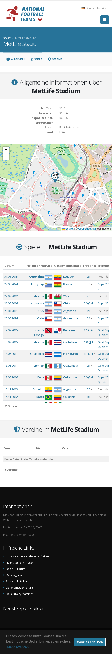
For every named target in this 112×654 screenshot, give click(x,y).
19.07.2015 (11, 330)
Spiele (36, 59)
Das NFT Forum (15, 569)
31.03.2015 (11, 276)
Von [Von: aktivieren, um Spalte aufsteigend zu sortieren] (7, 448)
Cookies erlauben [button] (90, 642)
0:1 (88, 318)
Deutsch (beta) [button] (93, 8)
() (88, 303)
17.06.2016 (11, 377)
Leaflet (67, 228)
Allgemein (15, 59)
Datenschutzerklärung (19, 587)
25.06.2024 (11, 318)
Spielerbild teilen (16, 581)
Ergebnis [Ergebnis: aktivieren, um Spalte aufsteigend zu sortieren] (89, 266)
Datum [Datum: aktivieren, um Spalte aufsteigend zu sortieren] (9, 266)
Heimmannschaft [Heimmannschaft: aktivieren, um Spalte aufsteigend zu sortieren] (39, 266)
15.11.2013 (11, 389)
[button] (55, 177)
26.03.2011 (11, 311)
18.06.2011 (11, 354)
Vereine (54, 59)
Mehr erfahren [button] (18, 647)
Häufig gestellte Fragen (20, 562)
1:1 (88, 311)
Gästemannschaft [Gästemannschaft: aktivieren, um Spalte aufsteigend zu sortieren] (67, 266)
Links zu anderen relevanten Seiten (27, 556)
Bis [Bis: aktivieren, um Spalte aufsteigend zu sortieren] (38, 448)
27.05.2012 (11, 296)
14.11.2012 (11, 397)
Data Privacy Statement (20, 594)
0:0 (88, 389)
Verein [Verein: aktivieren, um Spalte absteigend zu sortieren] (66, 448)
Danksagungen (15, 575)
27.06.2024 (11, 284)
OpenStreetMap (87, 228)
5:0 (88, 284)
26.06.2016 (11, 303)
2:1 (88, 276)
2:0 (88, 296)
